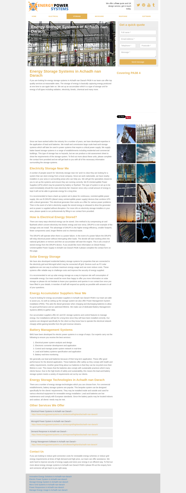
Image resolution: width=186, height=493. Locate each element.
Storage (77, 16)
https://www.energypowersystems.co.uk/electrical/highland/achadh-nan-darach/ (65, 414)
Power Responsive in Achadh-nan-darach (46, 487)
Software (146, 16)
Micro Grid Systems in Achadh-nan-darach (47, 485)
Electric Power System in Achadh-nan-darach (48, 479)
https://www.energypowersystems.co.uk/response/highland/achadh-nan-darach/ (65, 434)
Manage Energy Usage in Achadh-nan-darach (48, 490)
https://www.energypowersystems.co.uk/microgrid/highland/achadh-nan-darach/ (65, 424)
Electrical (53, 16)
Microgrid (99, 16)
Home (34, 16)
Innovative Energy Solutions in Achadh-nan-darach (50, 476)
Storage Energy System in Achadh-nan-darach (48, 482)
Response (123, 16)
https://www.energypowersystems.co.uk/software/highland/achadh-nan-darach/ (64, 444)
